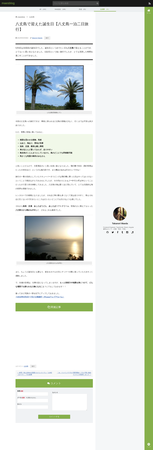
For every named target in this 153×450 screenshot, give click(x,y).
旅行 (47, 38)
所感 (83, 9)
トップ (148, 445)
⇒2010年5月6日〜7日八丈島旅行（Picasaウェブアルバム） (40, 297)
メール (19, 397)
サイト (19, 404)
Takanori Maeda (37, 38)
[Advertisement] (54, 337)
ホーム (148, 11)
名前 (18, 391)
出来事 (105, 9)
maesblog (8, 3)
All (43, 9)
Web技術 (60, 9)
